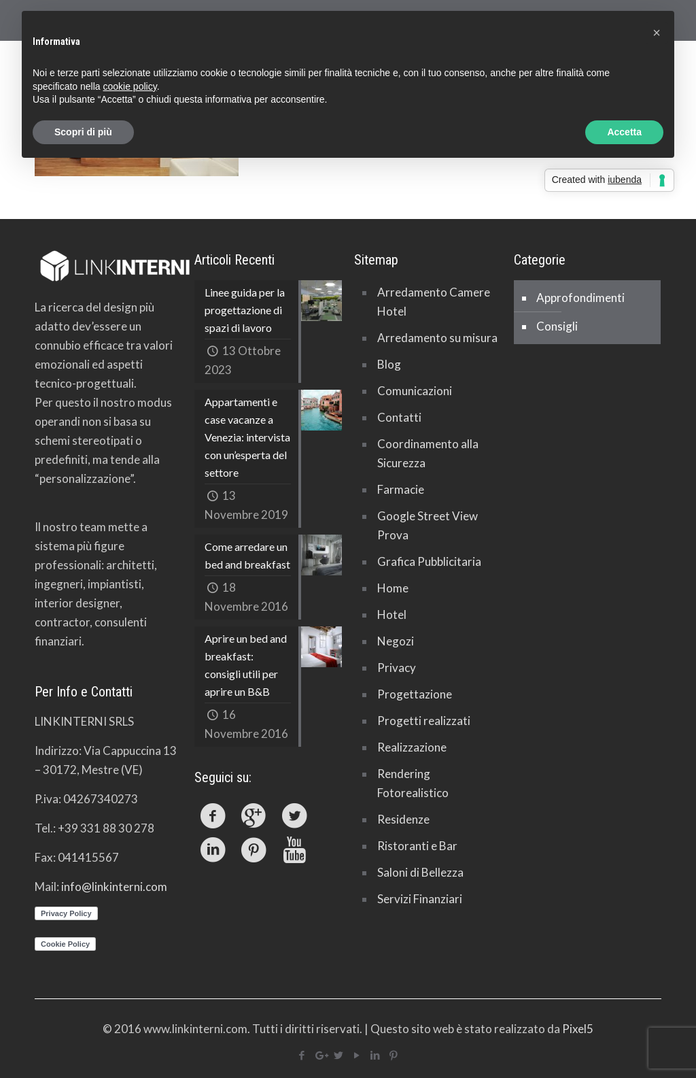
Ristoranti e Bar (417, 846)
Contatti (399, 417)
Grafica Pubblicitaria (429, 561)
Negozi (395, 641)
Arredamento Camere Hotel (433, 301)
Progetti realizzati (423, 720)
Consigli (557, 326)
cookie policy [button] (130, 86)
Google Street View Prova (427, 525)
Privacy (396, 667)
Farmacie (400, 489)
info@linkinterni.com (114, 886)
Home (392, 588)
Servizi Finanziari (419, 899)
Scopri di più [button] (83, 132)
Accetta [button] (624, 132)
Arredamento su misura (437, 338)
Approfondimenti (580, 297)
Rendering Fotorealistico (413, 783)
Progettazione (414, 694)
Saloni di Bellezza (420, 872)
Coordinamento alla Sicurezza (427, 453)
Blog (389, 364)
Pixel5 (577, 1029)
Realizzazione (412, 747)
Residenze (403, 819)
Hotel (391, 614)
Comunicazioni (414, 391)
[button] (656, 33)
